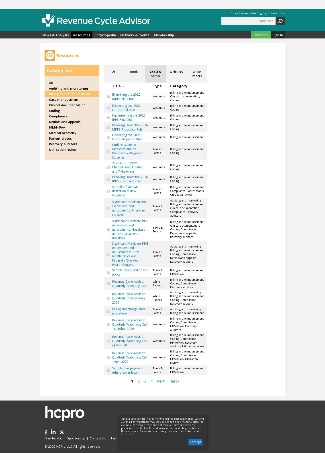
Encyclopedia (105, 35)
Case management (64, 99)
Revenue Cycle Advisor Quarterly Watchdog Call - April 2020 (129, 357)
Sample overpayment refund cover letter (127, 370)
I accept (195, 442)
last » (175, 381)
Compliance (58, 116)
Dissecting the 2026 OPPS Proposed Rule (127, 137)
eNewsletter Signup (254, 13)
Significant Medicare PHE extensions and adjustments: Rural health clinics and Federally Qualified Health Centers (130, 254)
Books (134, 72)
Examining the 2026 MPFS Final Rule (126, 96)
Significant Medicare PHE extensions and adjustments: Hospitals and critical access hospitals (130, 229)
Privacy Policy (129, 434)
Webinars (176, 72)
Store (234, 13)
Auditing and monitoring (68, 88)
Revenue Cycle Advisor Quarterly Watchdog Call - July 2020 (129, 340)
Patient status (60, 138)
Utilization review (62, 149)
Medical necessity (62, 133)
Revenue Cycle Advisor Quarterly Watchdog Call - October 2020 (129, 324)
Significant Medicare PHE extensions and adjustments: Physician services (130, 208)
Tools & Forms (155, 74)
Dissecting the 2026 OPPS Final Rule (126, 107)
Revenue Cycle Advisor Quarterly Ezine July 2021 (130, 283)
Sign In (278, 35)
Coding (54, 111)
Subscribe (260, 35)
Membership (164, 35)
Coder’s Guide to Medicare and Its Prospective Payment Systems (127, 151)
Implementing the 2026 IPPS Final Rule (128, 117)
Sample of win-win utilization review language (125, 191)
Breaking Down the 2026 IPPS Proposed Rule (130, 179)
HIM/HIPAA (57, 127)
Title (118, 86)
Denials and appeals (64, 122)
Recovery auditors (63, 144)
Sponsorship (76, 438)
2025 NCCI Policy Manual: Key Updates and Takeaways (127, 167)
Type (157, 86)
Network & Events (134, 35)
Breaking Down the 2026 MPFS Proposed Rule (130, 127)
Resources (81, 35)
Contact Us (277, 13)
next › (161, 381)
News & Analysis (55, 35)
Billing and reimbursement (70, 94)
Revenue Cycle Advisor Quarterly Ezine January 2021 (128, 298)
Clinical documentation (67, 105)
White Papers (197, 74)
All (114, 72)
